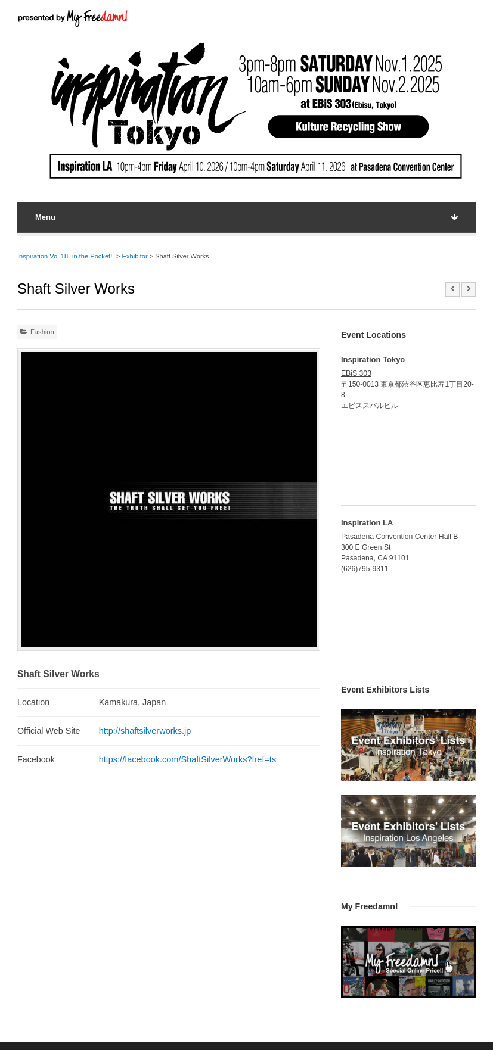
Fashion (42, 331)
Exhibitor (135, 256)
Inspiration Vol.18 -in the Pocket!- (65, 256)
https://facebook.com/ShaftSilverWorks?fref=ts (188, 759)
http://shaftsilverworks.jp (145, 731)
